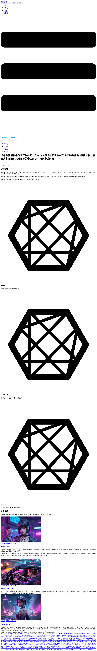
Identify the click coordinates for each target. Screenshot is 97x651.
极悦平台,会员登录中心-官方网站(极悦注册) (64, 646)
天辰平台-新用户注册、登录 (54, 648)
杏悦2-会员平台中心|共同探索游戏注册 (41, 641)
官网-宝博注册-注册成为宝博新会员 (82, 649)
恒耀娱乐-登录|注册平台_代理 (71, 635)
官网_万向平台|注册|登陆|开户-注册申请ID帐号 (30, 635)
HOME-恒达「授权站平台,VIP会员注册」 (43, 649)
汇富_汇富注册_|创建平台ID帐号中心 (56, 633)
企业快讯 (6, 9)
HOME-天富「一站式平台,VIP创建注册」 (12, 643)
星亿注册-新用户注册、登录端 (30, 644)
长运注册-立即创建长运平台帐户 (13, 644)
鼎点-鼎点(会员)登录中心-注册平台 (85, 638)
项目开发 (6, 10)
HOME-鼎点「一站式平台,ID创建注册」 (16, 646)
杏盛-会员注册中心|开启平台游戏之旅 (11, 633)
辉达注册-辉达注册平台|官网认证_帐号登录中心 (33, 633)
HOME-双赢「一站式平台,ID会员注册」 (15, 636)
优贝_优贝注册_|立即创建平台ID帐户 (63, 649)
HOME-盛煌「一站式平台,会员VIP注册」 (65, 638)
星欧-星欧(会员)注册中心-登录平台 (72, 643)
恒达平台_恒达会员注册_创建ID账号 (29, 640)
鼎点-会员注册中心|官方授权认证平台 (72, 648)
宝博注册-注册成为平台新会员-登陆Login (62, 641)
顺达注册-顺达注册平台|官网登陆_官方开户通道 (41, 638)
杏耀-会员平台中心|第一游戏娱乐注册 (18, 638)
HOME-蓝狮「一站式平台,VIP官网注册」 (36, 648)
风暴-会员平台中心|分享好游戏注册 (47, 644)
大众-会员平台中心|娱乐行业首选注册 (21, 641)
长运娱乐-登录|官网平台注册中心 (74, 636)
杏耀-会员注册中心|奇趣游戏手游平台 (53, 635)
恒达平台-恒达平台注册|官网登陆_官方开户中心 (40, 646)
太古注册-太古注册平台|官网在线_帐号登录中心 (78, 633)
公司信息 (6, 7)
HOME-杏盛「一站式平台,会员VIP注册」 (68, 644)
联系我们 (6, 12)
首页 (5, 5)
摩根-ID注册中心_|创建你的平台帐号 (35, 636)
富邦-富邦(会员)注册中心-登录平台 (73, 640)
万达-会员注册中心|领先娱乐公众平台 (55, 636)
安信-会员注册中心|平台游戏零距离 (15, 648)
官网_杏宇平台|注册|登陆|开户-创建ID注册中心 (51, 640)
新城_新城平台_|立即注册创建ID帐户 (32, 643)
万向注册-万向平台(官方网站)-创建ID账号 (84, 641)
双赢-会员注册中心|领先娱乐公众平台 (52, 643)
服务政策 (6, 13)
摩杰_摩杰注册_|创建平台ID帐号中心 (22, 649)
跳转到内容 (4, 1)
